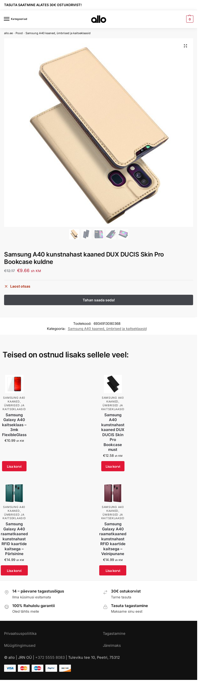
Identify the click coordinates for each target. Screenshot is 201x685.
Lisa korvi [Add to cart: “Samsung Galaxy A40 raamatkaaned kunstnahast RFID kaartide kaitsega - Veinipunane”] (113, 571)
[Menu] (11, 19)
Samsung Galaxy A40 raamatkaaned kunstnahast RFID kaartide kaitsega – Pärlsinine (14, 539)
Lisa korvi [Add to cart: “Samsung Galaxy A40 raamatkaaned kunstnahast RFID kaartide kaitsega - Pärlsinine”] (14, 571)
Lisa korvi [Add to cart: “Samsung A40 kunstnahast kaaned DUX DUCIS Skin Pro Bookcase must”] (113, 466)
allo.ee (8, 33)
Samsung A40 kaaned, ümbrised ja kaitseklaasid (58, 33)
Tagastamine (114, 634)
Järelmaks (112, 645)
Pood (19, 33)
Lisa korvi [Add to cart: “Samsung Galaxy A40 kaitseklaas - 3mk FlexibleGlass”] (14, 466)
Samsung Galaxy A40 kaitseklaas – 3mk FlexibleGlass (14, 425)
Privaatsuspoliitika (20, 634)
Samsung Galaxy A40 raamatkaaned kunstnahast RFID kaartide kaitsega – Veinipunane (112, 539)
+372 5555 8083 (50, 657)
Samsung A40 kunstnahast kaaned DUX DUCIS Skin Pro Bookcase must (112, 432)
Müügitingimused (19, 645)
